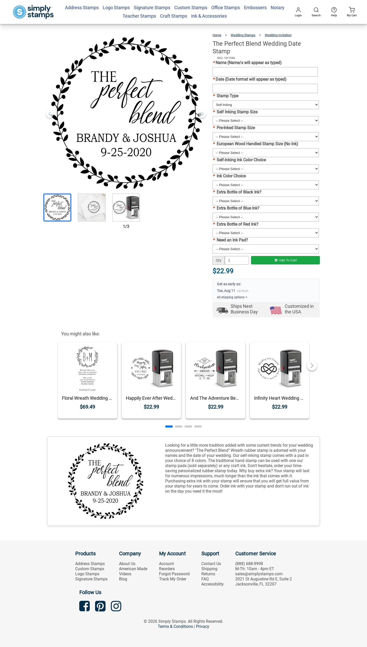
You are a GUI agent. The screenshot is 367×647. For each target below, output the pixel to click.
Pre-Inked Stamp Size (234, 127)
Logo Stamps (87, 573)
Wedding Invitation (278, 35)
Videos (125, 573)
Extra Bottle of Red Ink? (235, 224)
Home (217, 35)
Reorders (167, 568)
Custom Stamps (89, 568)
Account (166, 563)
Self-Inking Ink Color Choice (239, 159)
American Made (133, 568)
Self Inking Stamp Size (235, 111)
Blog (123, 579)
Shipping (209, 568)
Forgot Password (174, 573)
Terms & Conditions (175, 626)
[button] (169, 426)
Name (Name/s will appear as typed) (247, 62)
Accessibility (212, 584)
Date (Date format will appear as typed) (249, 79)
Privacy (202, 626)
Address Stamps (90, 563)
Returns (208, 573)
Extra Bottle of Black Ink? (237, 192)
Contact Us (211, 563)
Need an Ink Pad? (230, 240)
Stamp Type (225, 95)
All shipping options (232, 297)
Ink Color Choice (229, 176)
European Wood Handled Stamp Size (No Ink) (255, 143)
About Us (127, 563)
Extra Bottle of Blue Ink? (236, 208)
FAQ (205, 579)
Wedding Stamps (243, 35)
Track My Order (172, 579)
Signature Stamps (91, 579)
